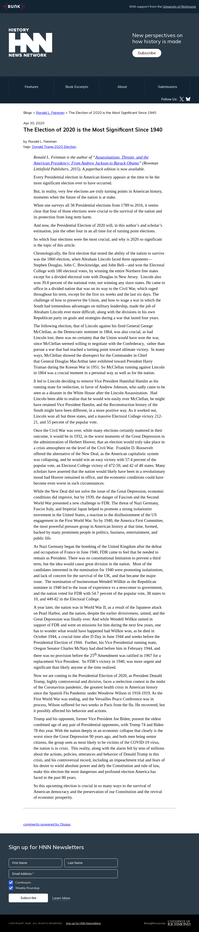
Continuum (23, 882)
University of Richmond (179, 7)
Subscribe (147, 52)
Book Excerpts (76, 86)
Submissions (167, 86)
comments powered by (47, 824)
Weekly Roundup (27, 888)
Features (31, 86)
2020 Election (65, 146)
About (122, 86)
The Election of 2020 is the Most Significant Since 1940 (112, 112)
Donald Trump (43, 146)
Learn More (61, 898)
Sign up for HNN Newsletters (83, 923)
